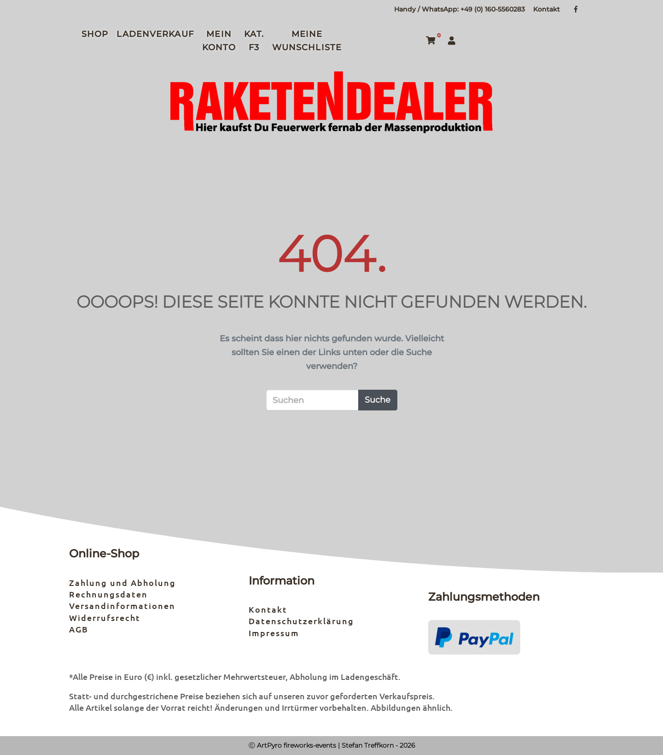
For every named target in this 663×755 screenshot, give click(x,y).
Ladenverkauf (154, 34)
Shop (94, 34)
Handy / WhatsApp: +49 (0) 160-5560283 (459, 9)
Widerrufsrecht (104, 617)
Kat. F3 (253, 41)
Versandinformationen (122, 605)
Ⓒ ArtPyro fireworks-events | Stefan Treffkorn (321, 745)
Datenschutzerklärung (301, 620)
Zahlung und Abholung (122, 582)
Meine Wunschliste (307, 41)
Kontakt (546, 9)
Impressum (274, 632)
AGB (78, 629)
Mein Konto (219, 41)
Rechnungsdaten (108, 594)
